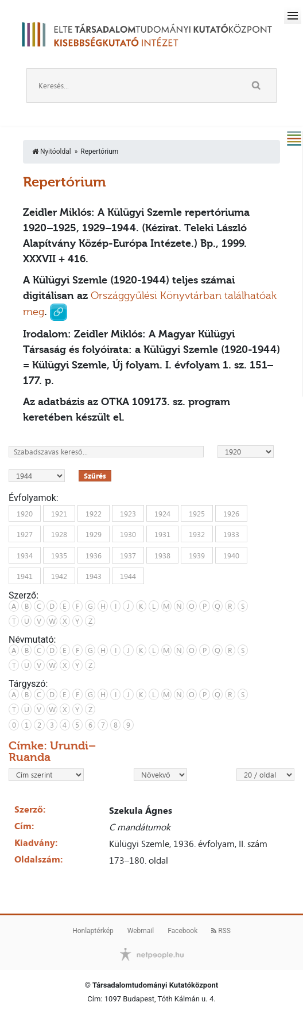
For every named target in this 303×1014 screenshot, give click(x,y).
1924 (162, 513)
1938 (162, 555)
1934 (25, 555)
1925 (197, 513)
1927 (25, 534)
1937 (128, 555)
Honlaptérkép (93, 931)
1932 (197, 534)
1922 (94, 513)
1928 (59, 534)
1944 (128, 576)
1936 (94, 555)
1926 (231, 513)
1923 (128, 513)
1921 (59, 513)
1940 (231, 555)
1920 (25, 513)
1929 (94, 534)
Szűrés (95, 476)
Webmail (140, 931)
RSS (221, 931)
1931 (162, 534)
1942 (59, 576)
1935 (59, 555)
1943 (94, 576)
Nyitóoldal (51, 151)
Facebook (182, 931)
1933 (231, 534)
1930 (128, 534)
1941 (25, 576)
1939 (197, 555)
